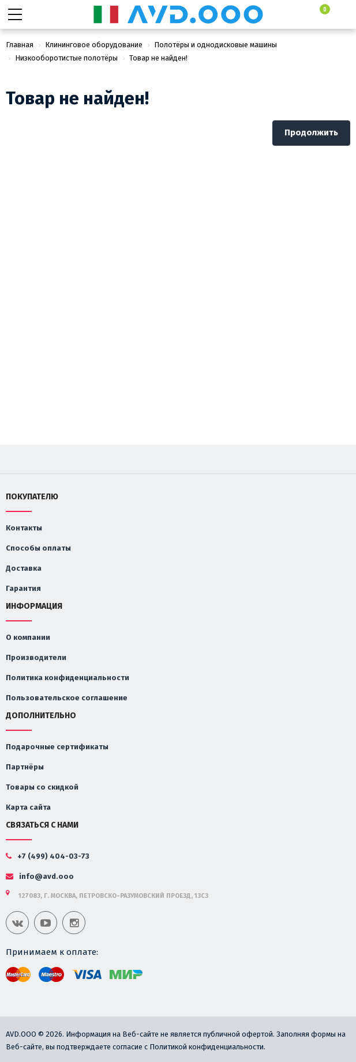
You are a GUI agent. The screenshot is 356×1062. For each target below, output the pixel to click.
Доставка (24, 568)
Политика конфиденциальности (67, 677)
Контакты (24, 528)
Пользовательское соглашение (67, 697)
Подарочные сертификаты (57, 746)
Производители (36, 657)
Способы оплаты (38, 548)
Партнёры (25, 767)
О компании (28, 637)
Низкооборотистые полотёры (66, 58)
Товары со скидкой (42, 787)
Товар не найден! (158, 58)
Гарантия (23, 588)
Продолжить (311, 132)
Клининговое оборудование (94, 44)
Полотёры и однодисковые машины (215, 44)
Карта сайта (28, 807)
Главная (19, 44)
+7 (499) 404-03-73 (47, 856)
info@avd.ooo (40, 876)
